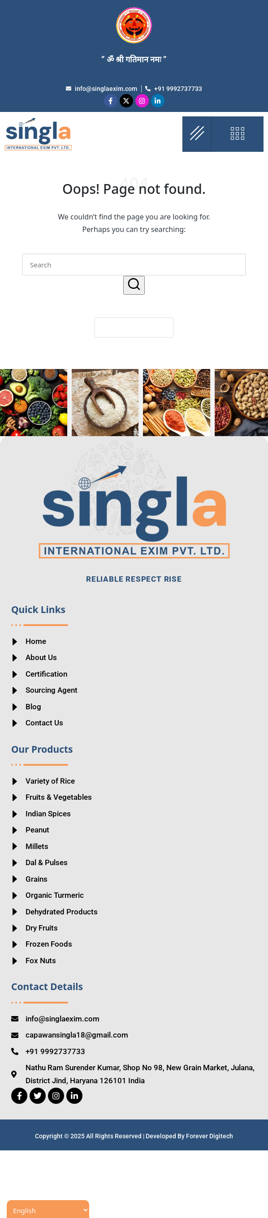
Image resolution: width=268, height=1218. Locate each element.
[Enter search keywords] (134, 264)
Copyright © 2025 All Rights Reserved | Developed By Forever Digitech (134, 1203)
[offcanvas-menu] (237, 134)
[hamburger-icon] (197, 134)
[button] (134, 285)
